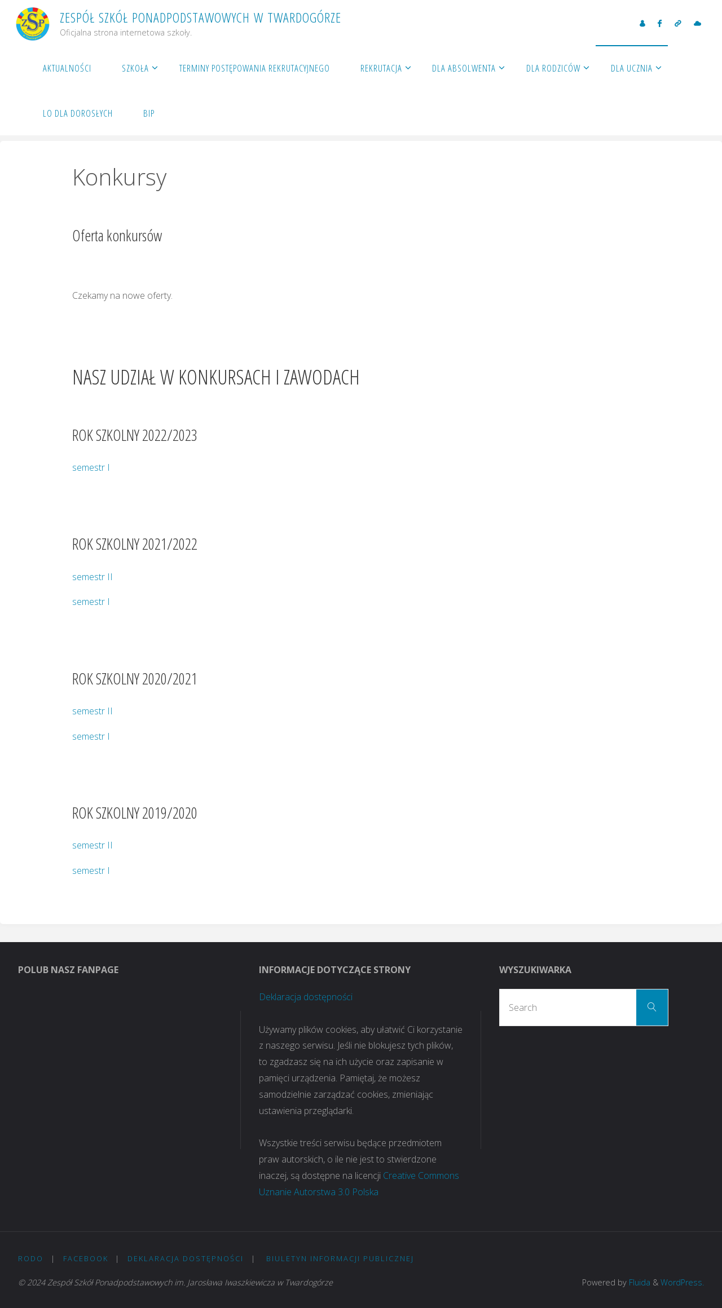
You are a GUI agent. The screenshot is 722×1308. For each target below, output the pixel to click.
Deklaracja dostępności (306, 997)
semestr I (91, 467)
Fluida (638, 1282)
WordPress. (682, 1282)
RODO (30, 1258)
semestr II (92, 577)
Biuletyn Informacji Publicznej (340, 1258)
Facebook (85, 1258)
